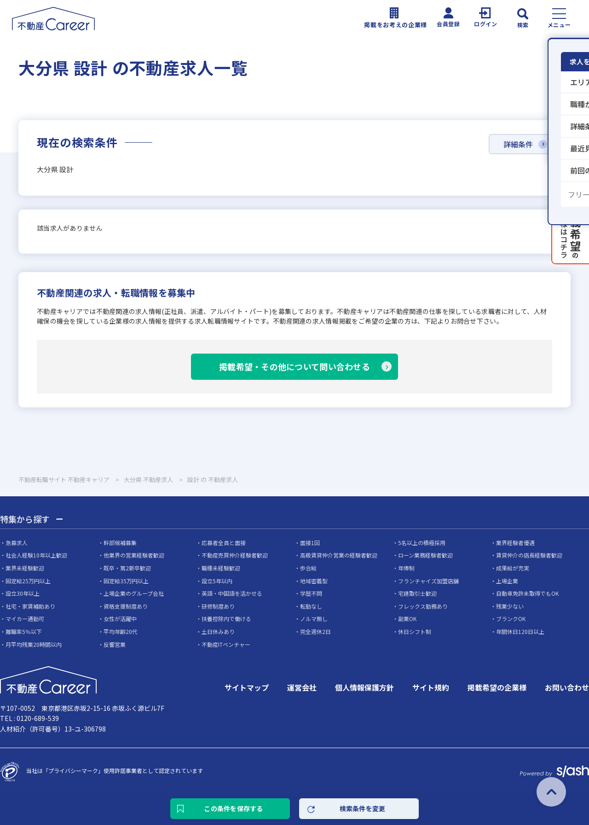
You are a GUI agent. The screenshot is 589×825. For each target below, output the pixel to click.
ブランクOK (510, 618)
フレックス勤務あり (423, 606)
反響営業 (115, 644)
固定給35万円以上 (126, 581)
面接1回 (310, 542)
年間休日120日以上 (520, 631)
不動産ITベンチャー (226, 644)
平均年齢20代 (121, 631)
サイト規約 (430, 687)
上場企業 (507, 581)
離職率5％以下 (24, 631)
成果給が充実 (512, 568)
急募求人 (17, 542)
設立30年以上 (23, 593)
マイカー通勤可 (25, 618)
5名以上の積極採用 (421, 542)
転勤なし (311, 606)
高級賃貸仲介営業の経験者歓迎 (338, 555)
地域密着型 (314, 581)
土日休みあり (218, 631)
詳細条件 (518, 144)
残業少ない (510, 606)
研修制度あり (218, 606)
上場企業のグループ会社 (134, 593)
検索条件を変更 (363, 808)
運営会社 (302, 687)
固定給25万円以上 (28, 581)
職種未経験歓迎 (221, 568)
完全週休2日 (315, 631)
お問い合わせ (567, 687)
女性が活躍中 (120, 618)
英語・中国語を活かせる (232, 593)
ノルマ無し (314, 618)
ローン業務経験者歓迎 (425, 555)
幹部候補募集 (120, 542)
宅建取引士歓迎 (417, 593)
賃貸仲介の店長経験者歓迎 (529, 555)
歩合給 (308, 568)
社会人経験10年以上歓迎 (36, 555)
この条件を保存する (233, 808)
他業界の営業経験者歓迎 (134, 555)
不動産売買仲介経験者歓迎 (235, 555)
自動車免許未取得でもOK (527, 593)
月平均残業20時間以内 (34, 644)
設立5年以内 (217, 581)
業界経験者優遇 (515, 542)
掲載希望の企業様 (497, 687)
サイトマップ (247, 687)
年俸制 (406, 568)
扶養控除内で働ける (226, 618)
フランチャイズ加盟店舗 (428, 581)
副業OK (407, 618)
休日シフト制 (414, 631)
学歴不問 (311, 593)
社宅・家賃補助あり (30, 606)
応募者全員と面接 (224, 542)
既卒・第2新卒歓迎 (127, 568)
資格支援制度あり (126, 606)
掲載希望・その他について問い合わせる (294, 366)
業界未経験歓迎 (25, 568)
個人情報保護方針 (364, 687)
